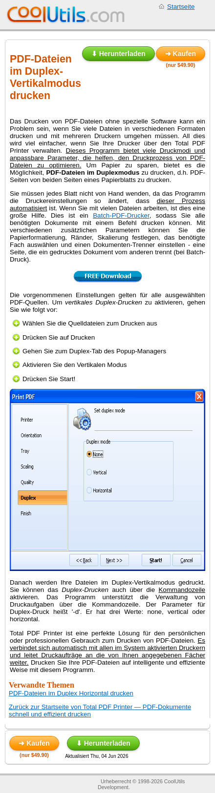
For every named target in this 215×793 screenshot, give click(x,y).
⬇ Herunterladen (118, 54)
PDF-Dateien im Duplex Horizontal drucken (71, 693)
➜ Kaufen (180, 54)
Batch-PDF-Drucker (121, 215)
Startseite (180, 6)
